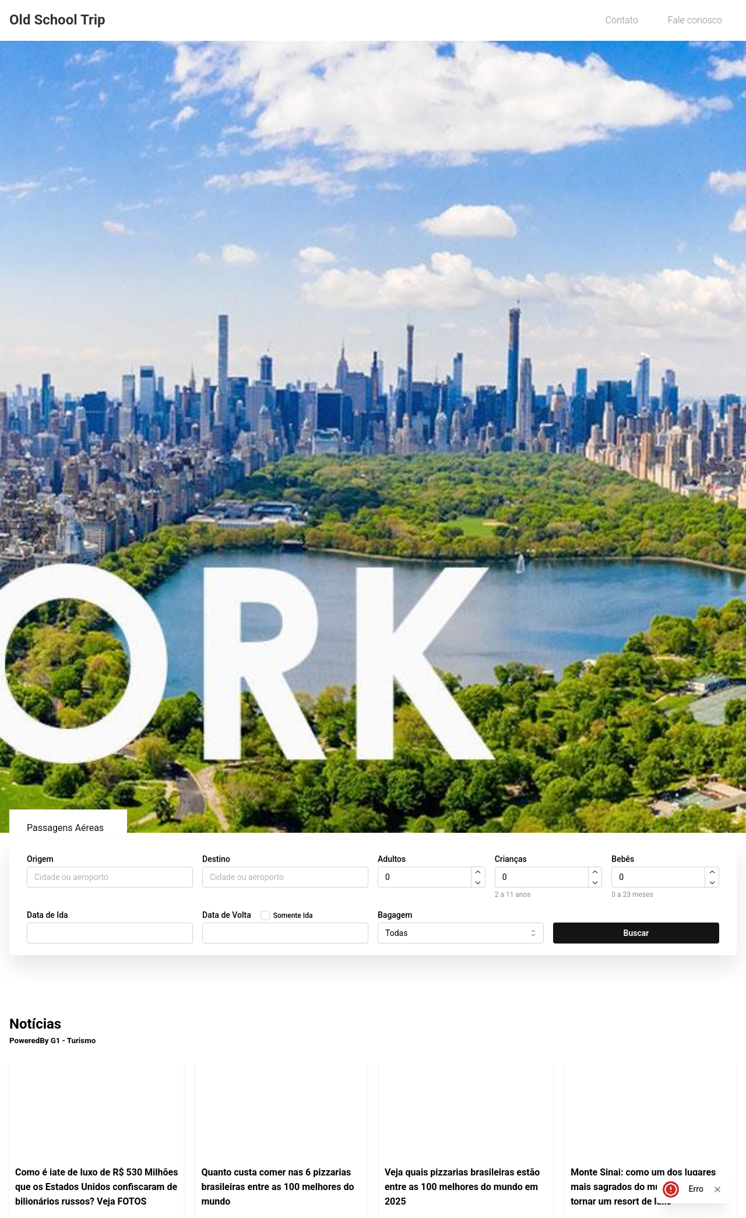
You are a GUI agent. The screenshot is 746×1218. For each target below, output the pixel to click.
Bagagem (395, 915)
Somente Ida (293, 915)
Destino (216, 859)
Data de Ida (47, 915)
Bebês (622, 859)
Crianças (511, 859)
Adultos (392, 859)
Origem (40, 859)
